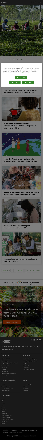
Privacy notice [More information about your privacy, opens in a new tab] (25, 72)
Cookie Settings (21, 77)
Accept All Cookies (28, 82)
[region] (21, 75)
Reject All (14, 82)
